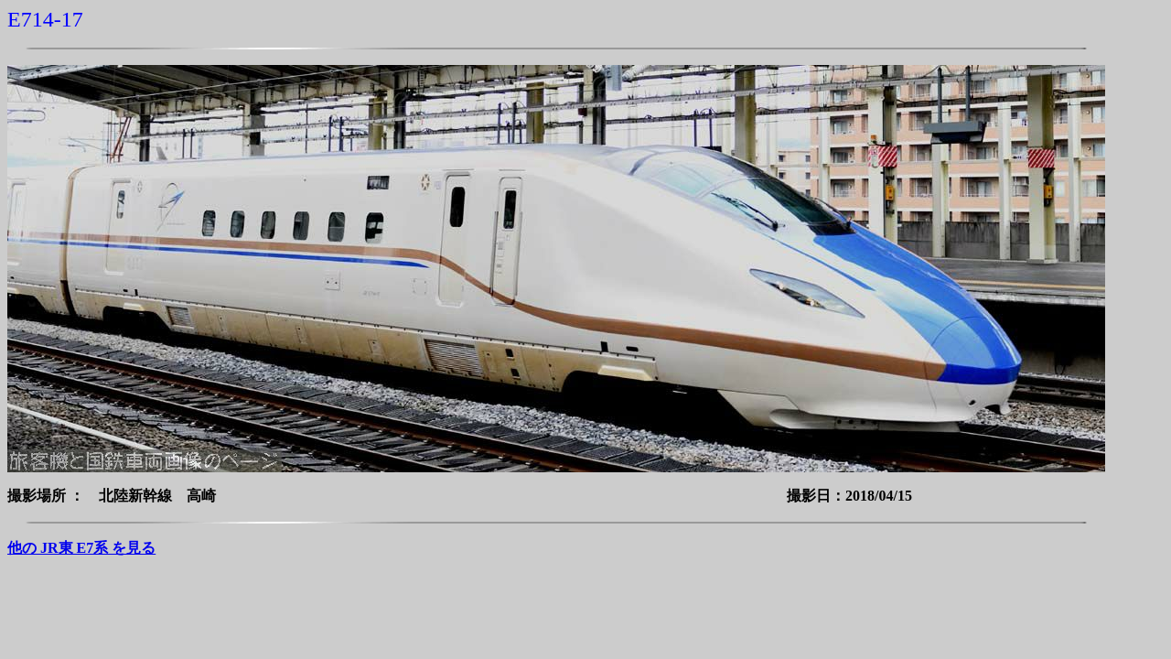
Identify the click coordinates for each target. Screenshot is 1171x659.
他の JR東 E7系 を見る (81, 548)
